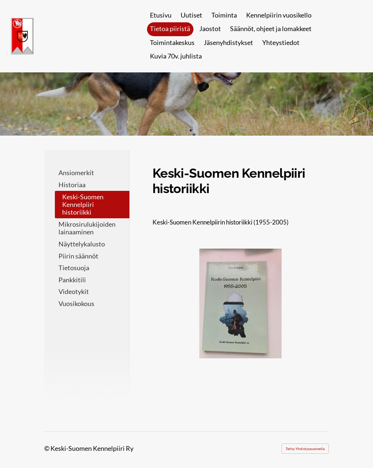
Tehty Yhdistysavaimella (305, 448)
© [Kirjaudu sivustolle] (47, 448)
